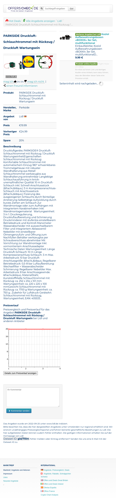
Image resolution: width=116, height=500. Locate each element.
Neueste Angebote (10, 481)
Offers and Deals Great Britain (54, 480)
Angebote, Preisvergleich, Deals (55, 470)
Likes (5, 477)
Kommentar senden (18, 411)
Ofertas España (48, 488)
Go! (71, 8)
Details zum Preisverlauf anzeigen (21, 373)
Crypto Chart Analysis (49, 495)
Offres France (48, 491)
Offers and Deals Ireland (52, 484)
